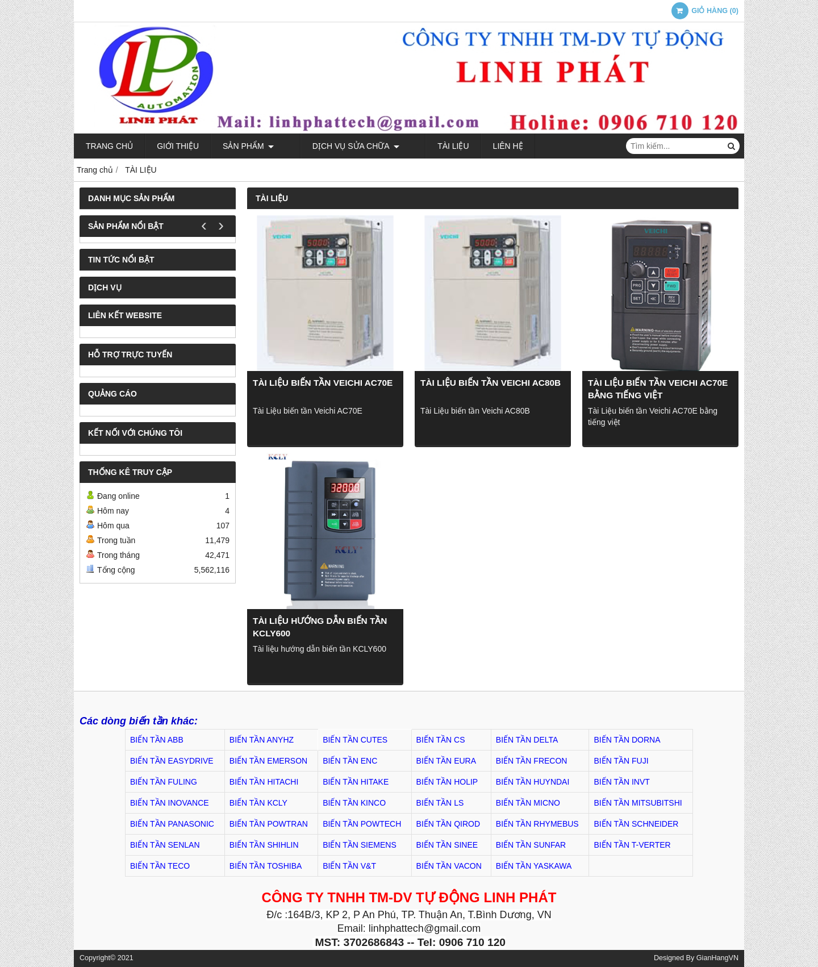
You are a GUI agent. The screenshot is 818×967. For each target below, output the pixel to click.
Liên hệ (479, 146)
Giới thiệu (178, 146)
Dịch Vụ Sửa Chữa (341, 146)
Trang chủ (109, 146)
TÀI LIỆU (424, 146)
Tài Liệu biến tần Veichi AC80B (490, 382)
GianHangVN (717, 958)
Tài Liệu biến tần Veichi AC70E (323, 382)
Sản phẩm (248, 146)
